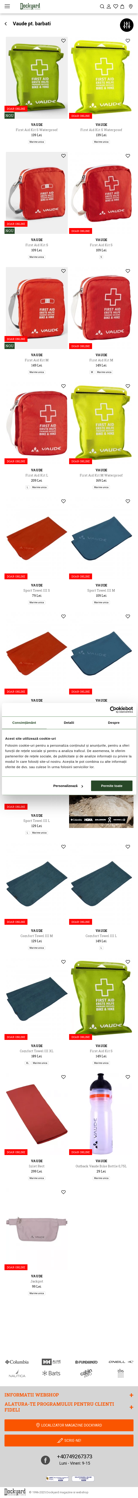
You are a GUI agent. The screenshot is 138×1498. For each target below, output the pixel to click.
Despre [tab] (114, 722)
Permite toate (111, 786)
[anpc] (57, 1478)
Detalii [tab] (69, 722)
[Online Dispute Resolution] (83, 1478)
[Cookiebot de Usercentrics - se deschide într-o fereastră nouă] (113, 709)
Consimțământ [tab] (24, 722)
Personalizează (68, 786)
